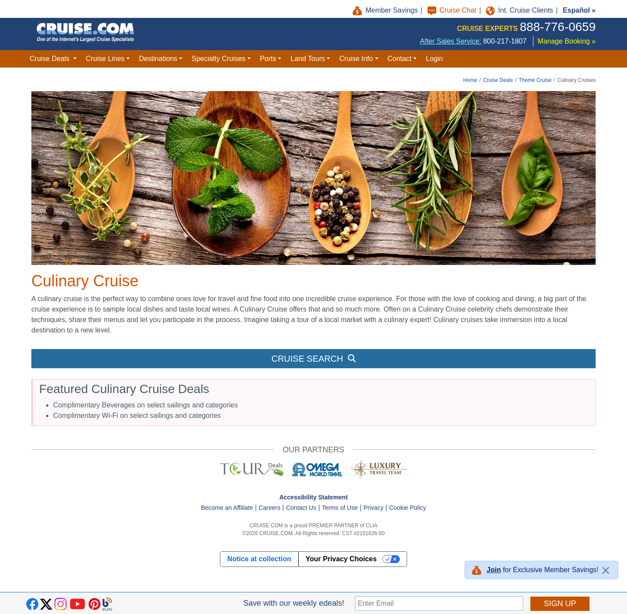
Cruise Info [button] (356, 58)
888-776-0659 (558, 27)
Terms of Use (339, 507)
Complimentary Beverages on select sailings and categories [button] (145, 405)
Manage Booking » (567, 41)
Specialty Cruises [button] (219, 58)
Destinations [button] (158, 58)
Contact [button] (399, 58)
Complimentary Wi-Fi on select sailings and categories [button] (137, 415)
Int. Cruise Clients (520, 10)
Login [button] (434, 58)
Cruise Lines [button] (105, 58)
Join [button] (494, 569)
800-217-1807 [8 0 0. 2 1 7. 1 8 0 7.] (504, 41)
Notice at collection (259, 559)
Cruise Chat (453, 10)
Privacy (374, 507)
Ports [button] (268, 58)
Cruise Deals (498, 80)
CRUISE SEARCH (313, 358)
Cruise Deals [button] (50, 58)
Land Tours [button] (307, 58)
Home (470, 80)
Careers (269, 507)
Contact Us (301, 507)
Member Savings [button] (386, 10)
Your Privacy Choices (341, 559)
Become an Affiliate (227, 507)
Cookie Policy (407, 507)
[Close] (605, 570)
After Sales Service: (451, 41)
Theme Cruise (535, 80)
